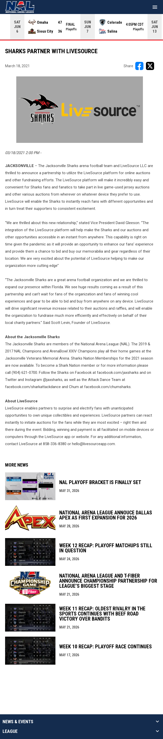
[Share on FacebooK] (139, 66)
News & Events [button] (18, 721)
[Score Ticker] (81, 26)
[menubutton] (155, 7)
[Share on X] (150, 66)
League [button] (10, 731)
